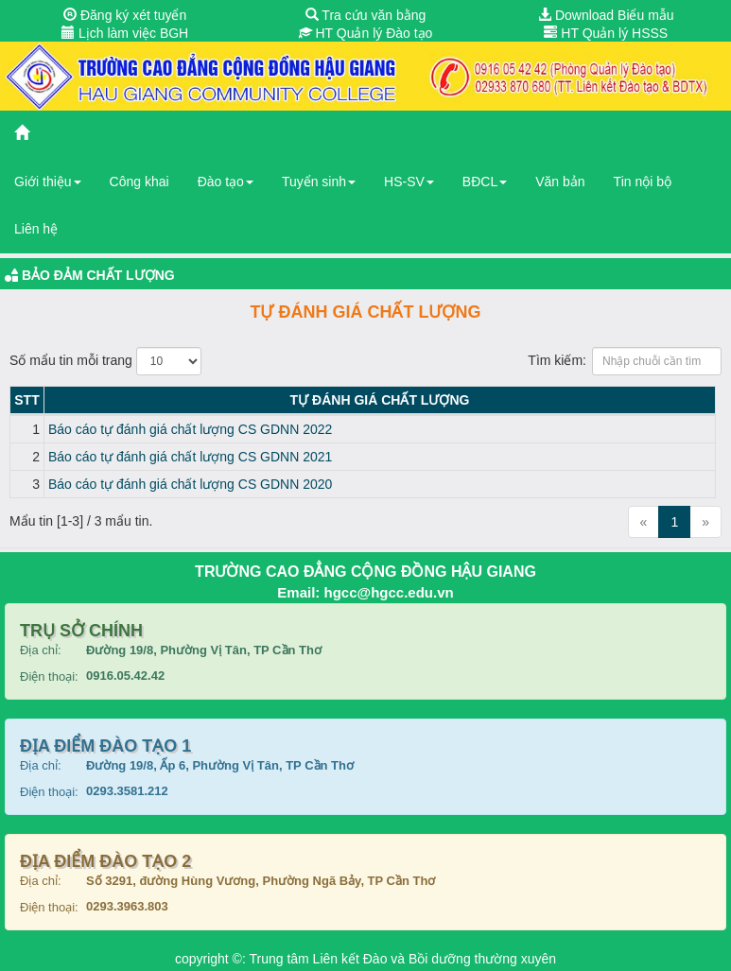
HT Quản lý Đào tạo (366, 33)
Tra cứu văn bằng (365, 15)
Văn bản (559, 181)
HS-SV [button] (409, 181)
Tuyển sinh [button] (319, 181)
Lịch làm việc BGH (124, 33)
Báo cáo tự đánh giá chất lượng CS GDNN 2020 (190, 484)
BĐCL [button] (484, 181)
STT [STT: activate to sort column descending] (26, 399)
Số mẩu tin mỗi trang (105, 361)
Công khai (139, 181)
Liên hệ (36, 228)
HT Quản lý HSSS (606, 33)
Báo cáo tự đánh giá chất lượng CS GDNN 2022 (190, 429)
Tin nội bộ (642, 181)
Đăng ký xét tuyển (124, 15)
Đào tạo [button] (225, 181)
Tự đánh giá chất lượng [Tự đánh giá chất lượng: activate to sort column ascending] (380, 399)
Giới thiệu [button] (47, 181)
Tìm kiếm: (625, 361)
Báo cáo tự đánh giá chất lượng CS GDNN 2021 (190, 456)
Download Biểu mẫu (606, 15)
